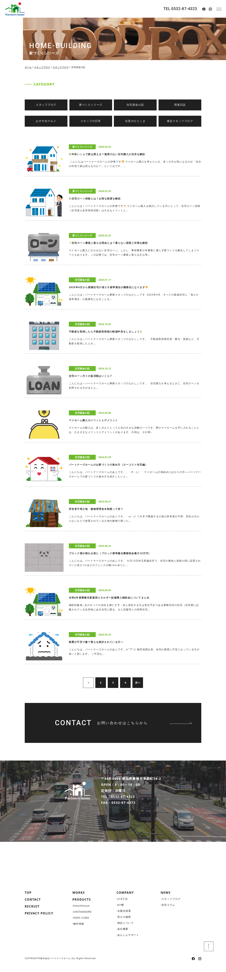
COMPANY (126, 899)
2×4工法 (122, 905)
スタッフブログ (46, 104)
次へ (137, 682)
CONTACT (33, 906)
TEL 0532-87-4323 (180, 9)
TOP (28, 899)
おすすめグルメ (46, 121)
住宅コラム (168, 911)
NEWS (166, 899)
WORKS (78, 899)
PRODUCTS (82, 906)
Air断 (120, 911)
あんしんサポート (128, 941)
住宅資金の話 (135, 104)
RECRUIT (32, 913)
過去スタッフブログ (180, 121)
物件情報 (78, 930)
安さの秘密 (124, 923)
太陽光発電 (124, 917)
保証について (125, 929)
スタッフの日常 (91, 121)
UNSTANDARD (82, 918)
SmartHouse (81, 912)
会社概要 (122, 935)
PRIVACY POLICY (40, 920)
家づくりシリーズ (90, 104)
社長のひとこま (135, 121)
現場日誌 (180, 104)
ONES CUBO (81, 924)
